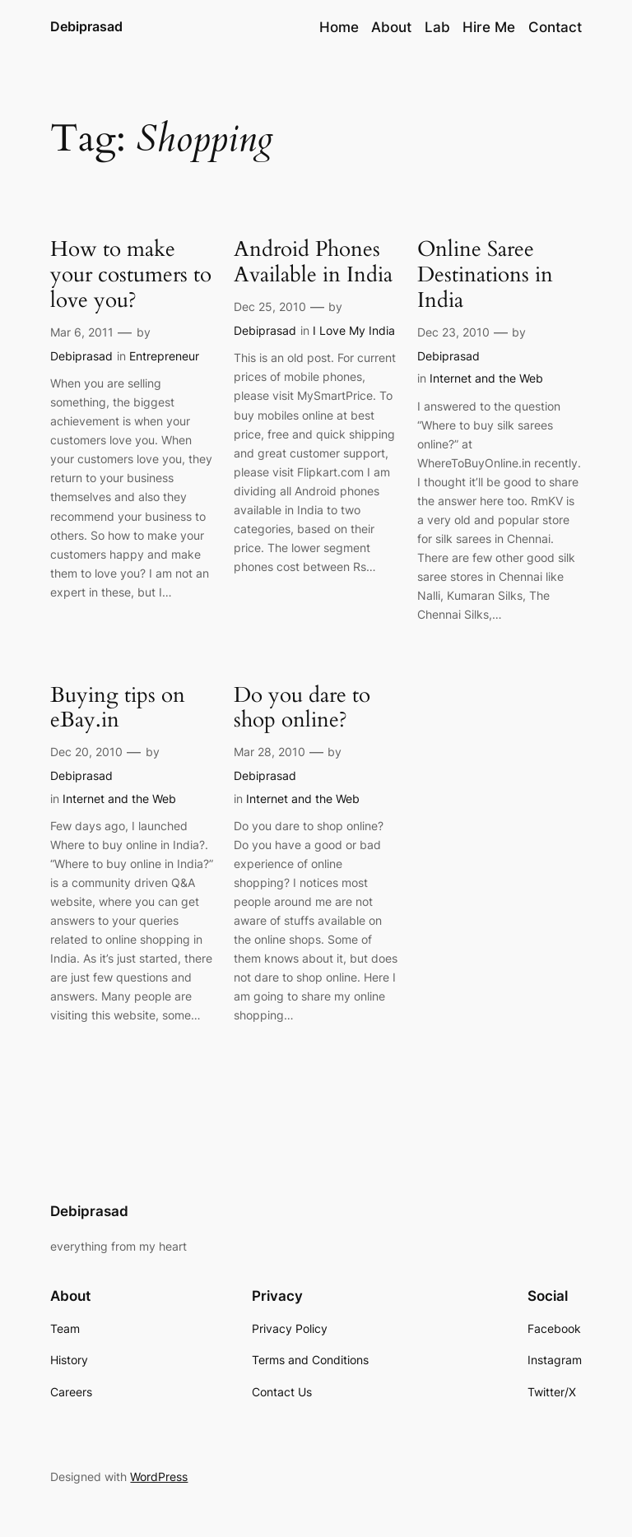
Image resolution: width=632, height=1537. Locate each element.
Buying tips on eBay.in (117, 708)
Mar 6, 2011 (82, 332)
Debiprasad (86, 26)
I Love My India (354, 330)
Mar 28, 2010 (269, 752)
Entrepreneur (164, 356)
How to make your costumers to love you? (130, 275)
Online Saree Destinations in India (485, 275)
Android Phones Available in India (313, 262)
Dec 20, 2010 (86, 752)
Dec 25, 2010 (270, 306)
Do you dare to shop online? (302, 708)
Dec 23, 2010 (453, 332)
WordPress (159, 1477)
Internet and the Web (486, 378)
